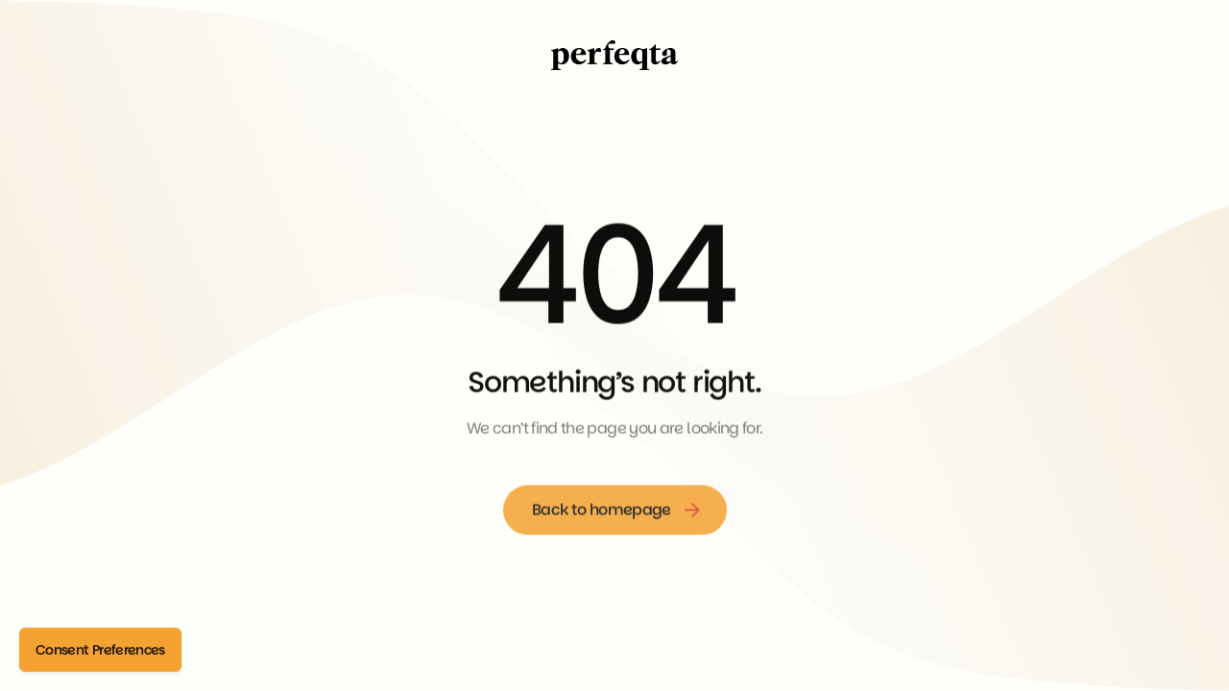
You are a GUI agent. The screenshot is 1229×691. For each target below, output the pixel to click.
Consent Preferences (100, 649)
